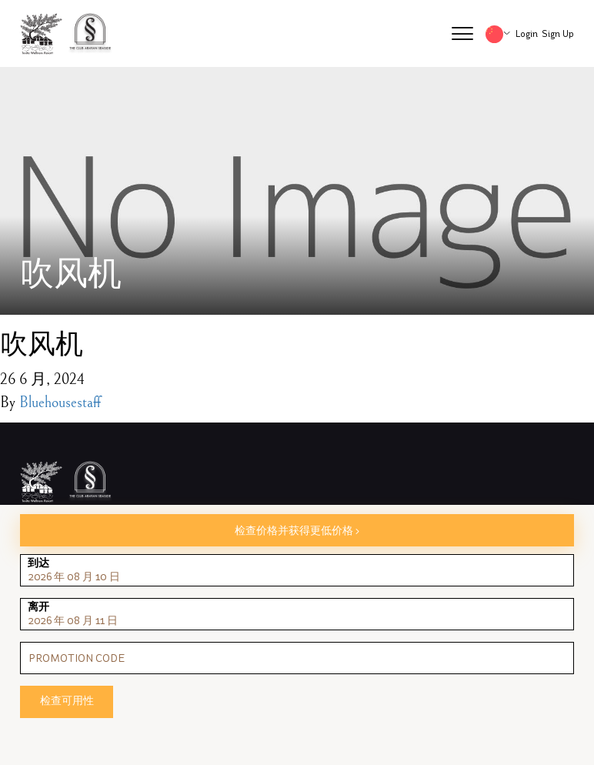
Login (527, 33)
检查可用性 (67, 700)
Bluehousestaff (60, 403)
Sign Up (558, 33)
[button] (462, 33)
